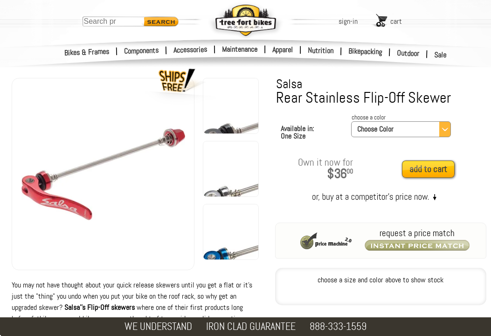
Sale (440, 55)
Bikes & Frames (87, 52)
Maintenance (239, 49)
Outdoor (408, 53)
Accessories (190, 49)
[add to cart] (431, 170)
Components (141, 50)
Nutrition (320, 50)
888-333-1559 (338, 326)
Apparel (282, 50)
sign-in (348, 21)
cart (396, 21)
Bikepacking (365, 51)
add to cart (428, 169)
